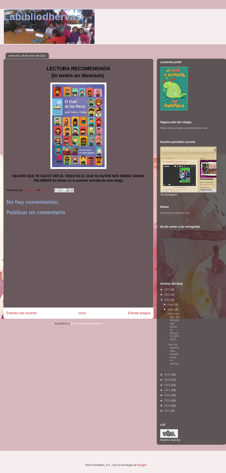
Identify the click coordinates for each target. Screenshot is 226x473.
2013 (167, 410)
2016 (167, 395)
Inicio (82, 313)
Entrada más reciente (22, 313)
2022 (167, 294)
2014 (167, 405)
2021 (167, 299)
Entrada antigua (139, 313)
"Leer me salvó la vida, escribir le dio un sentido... (173, 355)
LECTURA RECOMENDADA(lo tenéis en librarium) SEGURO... (173, 326)
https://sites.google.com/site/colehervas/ (183, 127)
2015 (167, 400)
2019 (167, 379)
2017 (167, 390)
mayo (171, 304)
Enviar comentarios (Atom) (86, 323)
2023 (167, 289)
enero (171, 309)
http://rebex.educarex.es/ (174, 212)
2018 (167, 384)
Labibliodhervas (42, 16)
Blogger (141, 464)
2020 (167, 374)
